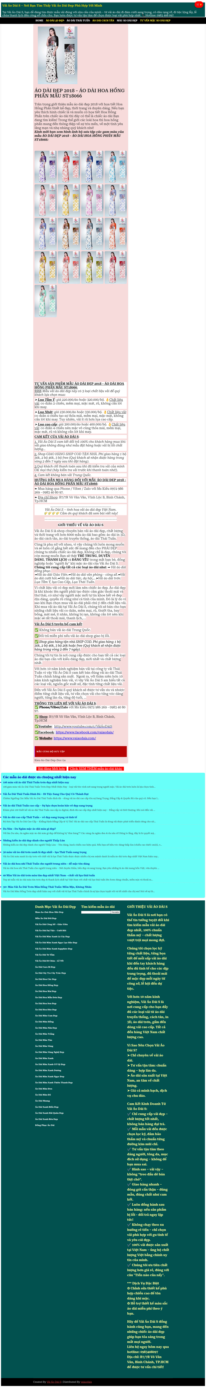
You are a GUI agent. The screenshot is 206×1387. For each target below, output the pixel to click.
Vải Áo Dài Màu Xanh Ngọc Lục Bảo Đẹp (56, 942)
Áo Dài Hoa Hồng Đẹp (46, 985)
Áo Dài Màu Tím (43, 1040)
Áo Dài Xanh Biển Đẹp (47, 1107)
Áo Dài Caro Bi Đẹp (45, 967)
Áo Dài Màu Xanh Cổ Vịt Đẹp (50, 1064)
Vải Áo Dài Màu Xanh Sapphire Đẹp (53, 948)
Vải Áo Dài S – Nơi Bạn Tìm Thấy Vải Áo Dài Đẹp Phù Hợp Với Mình (52, 5)
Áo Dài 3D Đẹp (55, 20)
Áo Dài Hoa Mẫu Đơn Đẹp (48, 997)
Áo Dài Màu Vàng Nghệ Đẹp (49, 1052)
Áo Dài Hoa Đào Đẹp (46, 1009)
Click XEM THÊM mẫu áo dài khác (96, 769)
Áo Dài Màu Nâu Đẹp (46, 1028)
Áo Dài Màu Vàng (44, 1046)
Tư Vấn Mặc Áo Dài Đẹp (155, 20)
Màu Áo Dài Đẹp (127, 20)
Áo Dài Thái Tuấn (78, 20)
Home (39, 20)
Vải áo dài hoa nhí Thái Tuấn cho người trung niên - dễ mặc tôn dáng (46, 863)
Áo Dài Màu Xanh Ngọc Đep (49, 1076)
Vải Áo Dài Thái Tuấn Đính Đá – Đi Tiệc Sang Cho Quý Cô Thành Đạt (46, 794)
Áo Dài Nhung (42, 1101)
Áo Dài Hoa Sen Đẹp (45, 1003)
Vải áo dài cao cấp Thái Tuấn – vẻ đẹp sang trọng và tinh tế (40, 817)
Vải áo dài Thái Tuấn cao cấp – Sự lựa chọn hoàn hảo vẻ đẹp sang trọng (47, 805)
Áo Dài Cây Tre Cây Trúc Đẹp (50, 973)
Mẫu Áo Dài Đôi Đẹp (45, 918)
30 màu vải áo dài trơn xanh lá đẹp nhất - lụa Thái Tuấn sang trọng (45, 852)
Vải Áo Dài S (54, 1381)
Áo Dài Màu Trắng (44, 1034)
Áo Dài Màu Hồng (44, 1021)
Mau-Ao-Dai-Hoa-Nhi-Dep (49, 912)
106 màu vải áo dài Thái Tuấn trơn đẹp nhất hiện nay (36, 782)
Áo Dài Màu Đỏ (43, 1095)
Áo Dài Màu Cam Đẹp (46, 1015)
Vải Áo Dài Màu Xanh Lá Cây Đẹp (52, 936)
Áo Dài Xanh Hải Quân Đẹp (49, 1113)
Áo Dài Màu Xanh (44, 1058)
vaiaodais (86, 1381)
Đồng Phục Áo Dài (45, 1125)
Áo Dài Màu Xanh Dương (48, 1070)
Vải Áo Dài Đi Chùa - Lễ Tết (49, 961)
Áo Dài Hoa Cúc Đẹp (45, 979)
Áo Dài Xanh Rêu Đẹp (46, 1119)
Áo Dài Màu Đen (43, 1088)
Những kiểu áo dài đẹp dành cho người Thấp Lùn (34, 840)
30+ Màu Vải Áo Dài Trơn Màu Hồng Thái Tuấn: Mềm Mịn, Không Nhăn (47, 886)
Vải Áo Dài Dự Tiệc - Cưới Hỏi (50, 930)
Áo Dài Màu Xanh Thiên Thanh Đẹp (54, 1082)
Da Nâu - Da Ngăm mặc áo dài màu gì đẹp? (29, 828)
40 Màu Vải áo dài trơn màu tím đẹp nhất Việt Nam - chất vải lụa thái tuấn (49, 875)
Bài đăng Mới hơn (51, 769)
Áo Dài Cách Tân (103, 20)
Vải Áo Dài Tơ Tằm (45, 955)
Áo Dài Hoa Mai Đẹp (45, 991)
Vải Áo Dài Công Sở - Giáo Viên (51, 924)
